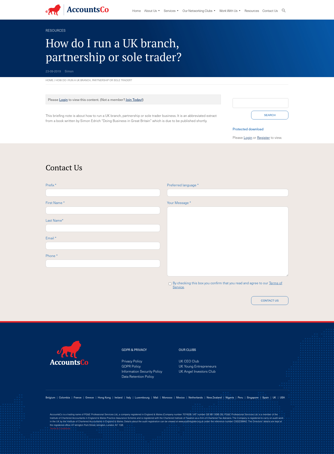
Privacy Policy (132, 360)
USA (282, 397)
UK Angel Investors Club (197, 371)
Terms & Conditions (60, 428)
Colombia (64, 397)
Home (136, 10)
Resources (252, 10)
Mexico (180, 397)
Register (263, 137)
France (78, 397)
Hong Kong (104, 397)
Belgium (50, 397)
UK (274, 397)
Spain (265, 397)
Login (63, 99)
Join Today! (134, 99)
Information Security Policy (142, 371)
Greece (89, 397)
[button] (284, 11)
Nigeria (230, 397)
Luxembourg (142, 397)
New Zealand (214, 397)
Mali (155, 397)
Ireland (118, 397)
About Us (152, 10)
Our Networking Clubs (199, 10)
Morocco (167, 397)
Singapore (253, 397)
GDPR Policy (131, 366)
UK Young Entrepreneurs (197, 366)
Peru (240, 397)
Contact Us (270, 10)
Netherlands (196, 397)
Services (171, 10)
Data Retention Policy (138, 376)
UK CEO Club (189, 360)
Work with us (230, 10)
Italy (128, 397)
